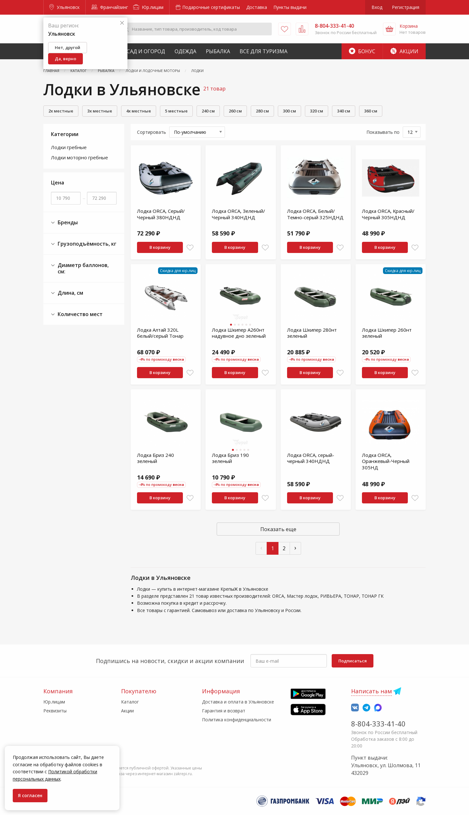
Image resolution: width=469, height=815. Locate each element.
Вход (377, 7)
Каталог (130, 702)
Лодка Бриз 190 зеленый (230, 458)
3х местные (99, 111)
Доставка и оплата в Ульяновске (238, 702)
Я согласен (30, 795)
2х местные (60, 111)
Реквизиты (55, 711)
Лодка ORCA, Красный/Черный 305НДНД (388, 214)
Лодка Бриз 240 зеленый (155, 458)
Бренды (64, 222)
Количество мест (77, 314)
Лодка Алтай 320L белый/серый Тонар (160, 333)
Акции (404, 51)
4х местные (138, 111)
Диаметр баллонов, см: (80, 268)
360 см (370, 111)
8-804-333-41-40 (378, 723)
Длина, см (67, 293)
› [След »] (295, 547)
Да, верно (65, 58)
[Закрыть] (122, 23)
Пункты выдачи (290, 7)
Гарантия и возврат (223, 711)
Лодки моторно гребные (79, 157)
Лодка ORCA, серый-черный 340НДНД (310, 458)
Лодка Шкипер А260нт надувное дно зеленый (239, 333)
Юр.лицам (148, 7)
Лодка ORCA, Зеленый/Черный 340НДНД (238, 214)
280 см (262, 111)
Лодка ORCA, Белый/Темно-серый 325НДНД (315, 214)
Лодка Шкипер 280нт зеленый (312, 333)
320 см (316, 111)
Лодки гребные (69, 147)
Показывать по (383, 132)
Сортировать (151, 132)
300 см (289, 111)
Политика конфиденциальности (236, 720)
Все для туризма (263, 51)
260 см (235, 111)
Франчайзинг (109, 7)
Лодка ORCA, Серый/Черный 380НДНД (161, 214)
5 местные (176, 111)
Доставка (256, 7)
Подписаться (352, 661)
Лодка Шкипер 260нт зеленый (387, 333)
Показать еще (278, 529)
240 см (208, 111)
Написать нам (371, 691)
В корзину (159, 247)
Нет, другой (67, 47)
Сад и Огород (146, 51)
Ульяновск (64, 7)
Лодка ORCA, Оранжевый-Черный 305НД (385, 461)
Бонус (362, 51)
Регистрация (405, 7)
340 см (343, 111)
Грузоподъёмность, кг (83, 244)
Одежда (185, 51)
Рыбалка (218, 51)
